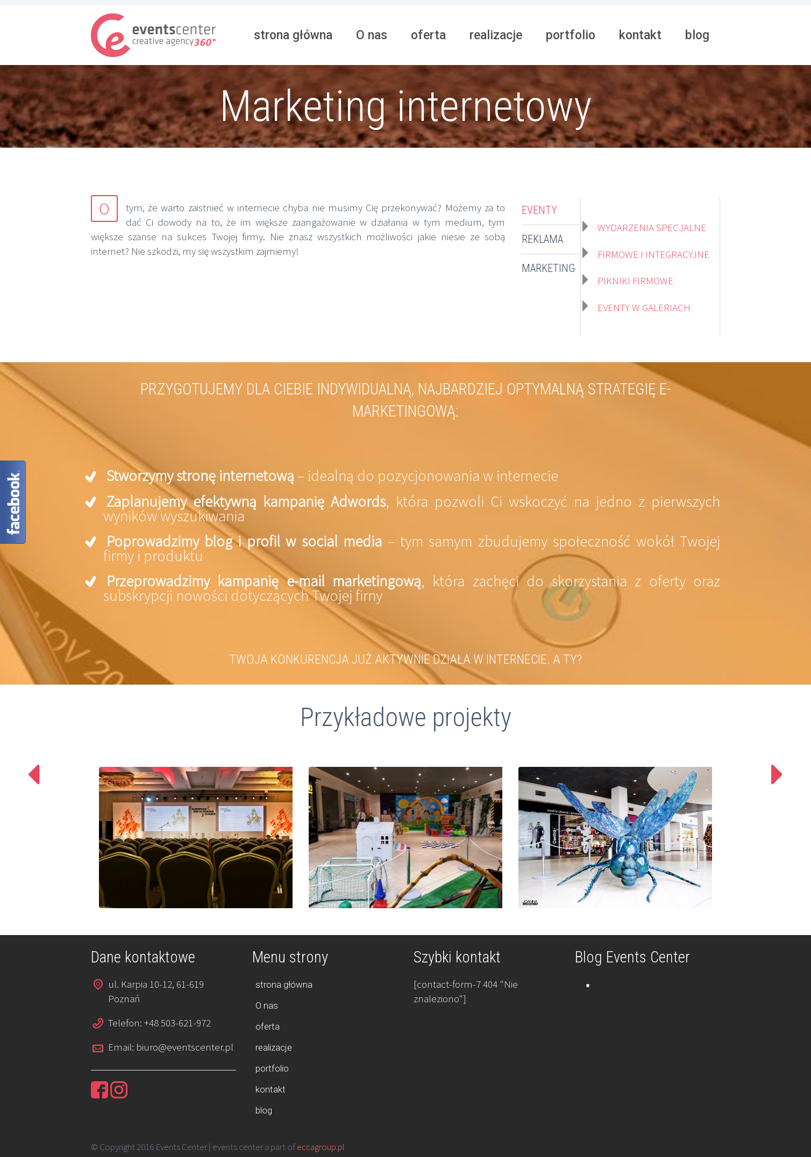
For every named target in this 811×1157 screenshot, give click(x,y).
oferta (428, 35)
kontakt (640, 35)
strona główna (293, 35)
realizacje (495, 35)
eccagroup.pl (321, 1147)
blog (697, 35)
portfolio (570, 35)
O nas (371, 35)
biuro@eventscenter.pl (184, 1046)
